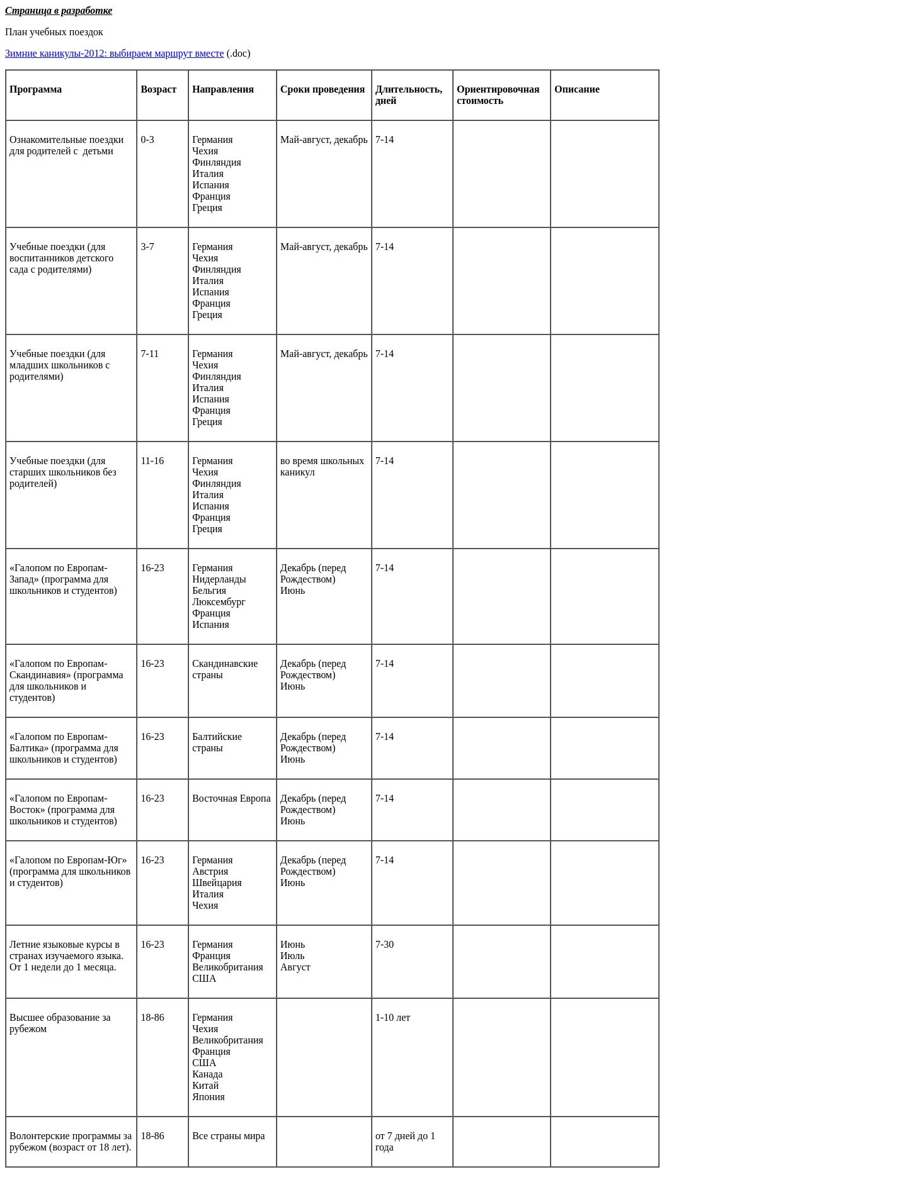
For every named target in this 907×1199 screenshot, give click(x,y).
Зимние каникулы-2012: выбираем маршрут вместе (114, 53)
